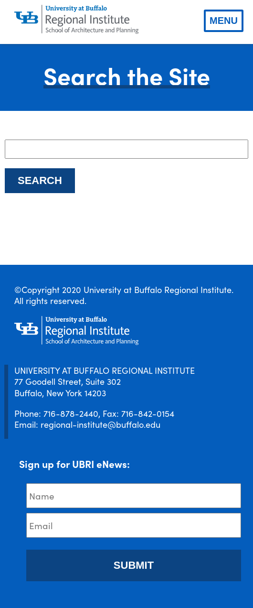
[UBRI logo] (76, 19)
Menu (224, 20)
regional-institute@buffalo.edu (100, 424)
